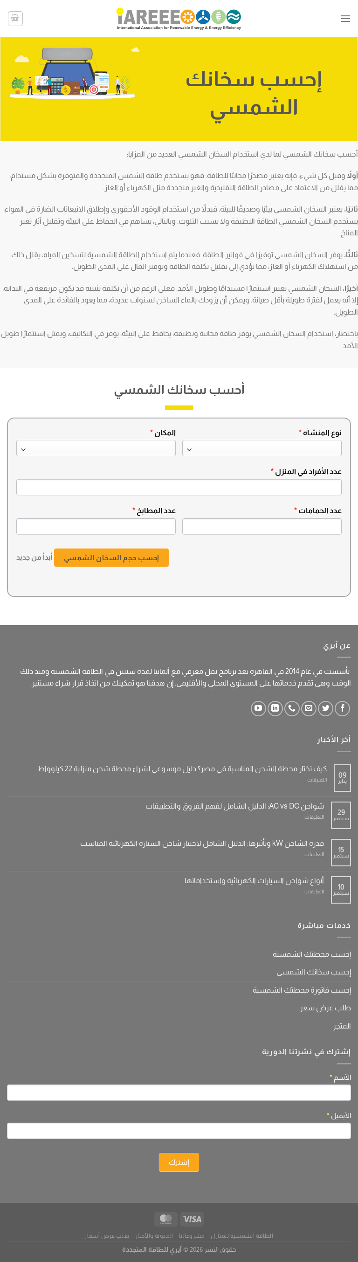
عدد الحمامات (318, 510)
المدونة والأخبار (154, 1236)
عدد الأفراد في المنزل (306, 471)
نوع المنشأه (320, 433)
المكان (163, 433)
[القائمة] (345, 18)
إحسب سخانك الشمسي (313, 972)
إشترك (179, 1162)
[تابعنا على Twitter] (325, 708)
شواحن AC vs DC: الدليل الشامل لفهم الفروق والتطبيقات (234, 806)
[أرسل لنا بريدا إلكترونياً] (309, 708)
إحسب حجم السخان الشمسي (111, 558)
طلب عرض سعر (325, 1008)
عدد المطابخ (154, 510)
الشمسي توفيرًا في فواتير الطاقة (253, 255)
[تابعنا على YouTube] (258, 708)
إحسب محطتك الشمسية (312, 954)
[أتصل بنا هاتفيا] (292, 708)
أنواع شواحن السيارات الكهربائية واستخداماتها (254, 881)
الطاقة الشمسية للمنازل (242, 1236)
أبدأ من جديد (34, 557)
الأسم (340, 1077)
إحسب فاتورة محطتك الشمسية (302, 990)
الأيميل (339, 1115)
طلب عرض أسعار (106, 1236)
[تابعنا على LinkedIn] (275, 708)
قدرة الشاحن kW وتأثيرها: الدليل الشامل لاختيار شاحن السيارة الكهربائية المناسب (202, 843)
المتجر (342, 1026)
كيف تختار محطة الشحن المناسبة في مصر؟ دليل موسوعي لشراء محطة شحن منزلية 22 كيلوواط (182, 769)
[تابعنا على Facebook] (342, 708)
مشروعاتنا (192, 1236)
